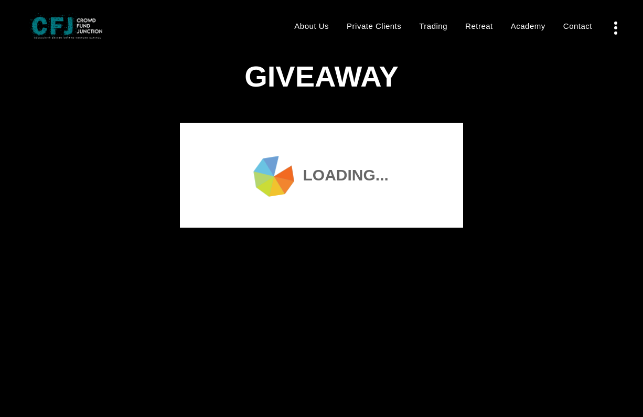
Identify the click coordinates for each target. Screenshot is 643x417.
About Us (311, 26)
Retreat (479, 26)
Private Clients (374, 26)
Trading (433, 26)
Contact (577, 26)
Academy (528, 26)
